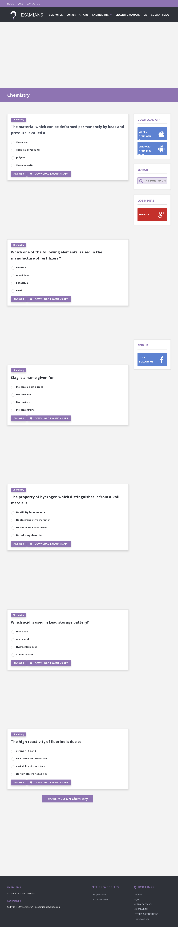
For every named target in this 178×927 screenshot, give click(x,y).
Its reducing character (29, 535)
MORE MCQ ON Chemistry (67, 799)
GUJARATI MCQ (160, 14)
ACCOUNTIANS (100, 899)
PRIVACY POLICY (143, 904)
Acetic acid (22, 639)
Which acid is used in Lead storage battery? (50, 622)
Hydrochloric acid (26, 646)
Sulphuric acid (24, 654)
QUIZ (20, 3)
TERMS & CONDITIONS (146, 914)
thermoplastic (24, 165)
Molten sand (23, 394)
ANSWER (19, 173)
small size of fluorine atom (31, 758)
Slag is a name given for (32, 377)
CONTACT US (33, 3)
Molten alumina (25, 409)
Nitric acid (22, 631)
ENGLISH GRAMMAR (128, 14)
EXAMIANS (25, 15)
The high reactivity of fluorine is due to (46, 741)
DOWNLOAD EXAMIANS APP (49, 173)
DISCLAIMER (141, 909)
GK (145, 14)
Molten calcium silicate (29, 386)
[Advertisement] (89, 51)
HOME (10, 3)
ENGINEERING (102, 14)
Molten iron (23, 402)
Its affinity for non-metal (31, 512)
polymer (21, 157)
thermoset (22, 142)
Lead (19, 290)
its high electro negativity (31, 773)
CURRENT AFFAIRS (77, 14)
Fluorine (21, 267)
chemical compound (28, 149)
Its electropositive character (33, 519)
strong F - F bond (26, 750)
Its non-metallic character (31, 527)
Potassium (22, 282)
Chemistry (18, 119)
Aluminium (22, 275)
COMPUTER (56, 14)
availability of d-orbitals (30, 766)
